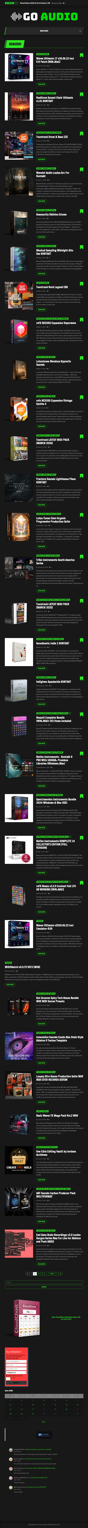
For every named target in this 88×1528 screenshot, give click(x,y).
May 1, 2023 (41, 852)
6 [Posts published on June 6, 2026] (66, 1400)
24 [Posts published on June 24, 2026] (33, 1414)
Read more (41, 84)
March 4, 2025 (42, 647)
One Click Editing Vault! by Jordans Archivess (56, 1153)
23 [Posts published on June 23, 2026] (21, 1414)
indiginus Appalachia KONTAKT (53, 682)
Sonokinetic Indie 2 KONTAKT (52, 643)
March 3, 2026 (42, 486)
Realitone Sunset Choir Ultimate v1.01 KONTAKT (54, 99)
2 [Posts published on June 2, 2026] (21, 1400)
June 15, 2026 (42, 141)
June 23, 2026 (42, 66)
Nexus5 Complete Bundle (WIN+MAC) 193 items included (53, 719)
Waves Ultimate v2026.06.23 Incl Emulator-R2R (35, 3)
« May (43, 1422)
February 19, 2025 (43, 686)
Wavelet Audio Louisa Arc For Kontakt (52, 174)
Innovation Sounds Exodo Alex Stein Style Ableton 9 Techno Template (59, 1038)
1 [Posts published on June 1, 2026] (10, 1400)
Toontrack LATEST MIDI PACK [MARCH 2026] (52, 441)
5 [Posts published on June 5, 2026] (55, 1400)
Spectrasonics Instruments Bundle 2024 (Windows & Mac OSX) (56, 801)
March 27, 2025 (42, 611)
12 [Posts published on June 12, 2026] (55, 1405)
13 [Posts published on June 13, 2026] (66, 1405)
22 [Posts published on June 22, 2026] (10, 1414)
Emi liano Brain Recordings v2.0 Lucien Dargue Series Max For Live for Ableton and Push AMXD (58, 1238)
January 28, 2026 (43, 567)
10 (49, 257)
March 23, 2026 (42, 447)
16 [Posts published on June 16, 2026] (21, 1409)
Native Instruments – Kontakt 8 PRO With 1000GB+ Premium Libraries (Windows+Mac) (54, 760)
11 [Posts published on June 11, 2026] (44, 1405)
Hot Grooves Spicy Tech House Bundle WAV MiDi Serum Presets (57, 999)
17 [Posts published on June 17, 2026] (33, 1409)
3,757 (51, 1274)
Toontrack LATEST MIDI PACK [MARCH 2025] (52, 605)
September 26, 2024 (43, 767)
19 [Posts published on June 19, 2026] (55, 1409)
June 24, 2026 (57, 3)
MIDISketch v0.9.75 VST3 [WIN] (22, 967)
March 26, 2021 (42, 893)
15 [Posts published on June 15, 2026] (10, 1409)
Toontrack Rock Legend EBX (52, 287)
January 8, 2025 (42, 725)
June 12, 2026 (42, 180)
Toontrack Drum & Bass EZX (52, 137)
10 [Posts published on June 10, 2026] (33, 1405)
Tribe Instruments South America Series (55, 561)
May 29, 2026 (42, 257)
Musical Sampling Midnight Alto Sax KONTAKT (54, 252)
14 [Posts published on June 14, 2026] (77, 1405)
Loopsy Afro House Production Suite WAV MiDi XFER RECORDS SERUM (59, 1078)
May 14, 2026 (42, 327)
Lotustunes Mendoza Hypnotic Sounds (53, 363)
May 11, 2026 (42, 368)
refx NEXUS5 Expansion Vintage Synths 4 (54, 402)
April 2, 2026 (41, 408)
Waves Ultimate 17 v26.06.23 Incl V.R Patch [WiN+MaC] (55, 60)
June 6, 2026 (41, 218)
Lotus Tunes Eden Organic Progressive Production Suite (53, 520)
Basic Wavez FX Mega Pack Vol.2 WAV (57, 1116)
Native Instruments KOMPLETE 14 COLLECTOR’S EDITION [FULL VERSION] (55, 844)
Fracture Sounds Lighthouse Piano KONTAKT (56, 480)
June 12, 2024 (42, 806)
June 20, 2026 (42, 105)
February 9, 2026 (42, 525)
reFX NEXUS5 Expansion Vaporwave (56, 323)
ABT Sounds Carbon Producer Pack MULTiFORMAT (55, 1194)
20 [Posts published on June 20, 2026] (66, 1409)
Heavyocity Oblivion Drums (51, 214)
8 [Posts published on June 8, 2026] (10, 1405)
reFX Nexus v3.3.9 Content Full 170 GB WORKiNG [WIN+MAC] (56, 887)
